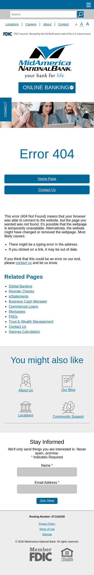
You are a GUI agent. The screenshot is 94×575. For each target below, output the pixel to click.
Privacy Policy (47, 523)
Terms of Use (47, 529)
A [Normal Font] (81, 24)
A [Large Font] (87, 23)
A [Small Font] (76, 24)
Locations (12, 24)
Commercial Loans (23, 306)
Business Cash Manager (28, 301)
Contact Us (47, 190)
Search (80, 14)
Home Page (47, 179)
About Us (25, 390)
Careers (30, 24)
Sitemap (47, 534)
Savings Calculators (24, 332)
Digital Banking (20, 286)
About (47, 24)
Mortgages (17, 311)
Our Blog (68, 390)
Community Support (68, 416)
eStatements (19, 296)
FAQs (13, 316)
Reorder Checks (21, 291)
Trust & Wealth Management (31, 321)
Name (47, 465)
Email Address (47, 482)
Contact (63, 24)
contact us (24, 263)
